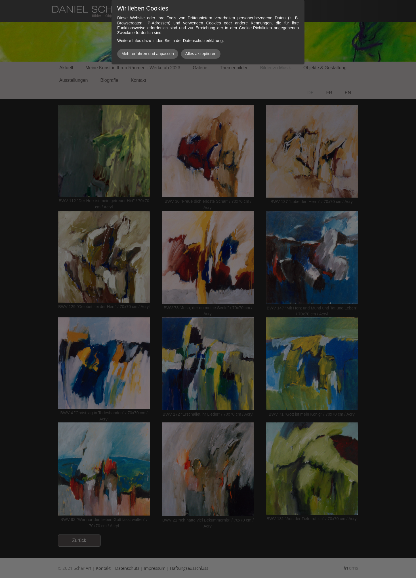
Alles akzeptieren (201, 53)
